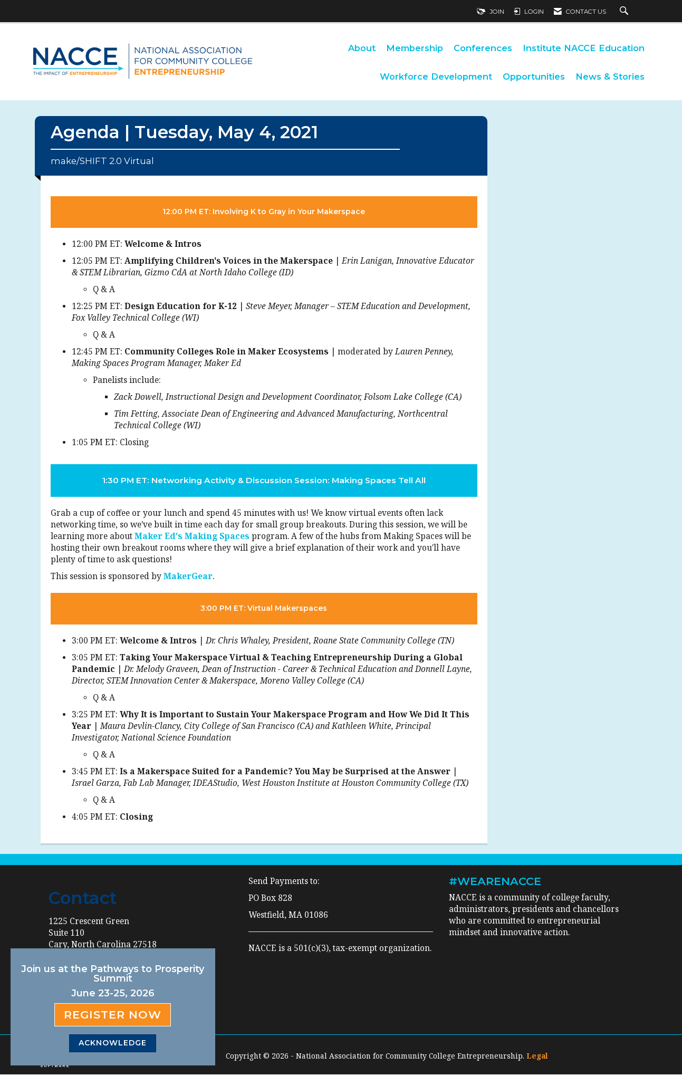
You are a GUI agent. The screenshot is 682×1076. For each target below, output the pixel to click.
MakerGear (188, 577)
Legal (537, 1057)
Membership (414, 48)
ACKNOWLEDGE (113, 1043)
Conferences (483, 48)
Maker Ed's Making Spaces (192, 537)
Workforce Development (436, 76)
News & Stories (610, 76)
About (362, 48)
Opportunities (534, 76)
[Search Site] (625, 11)
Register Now (112, 1014)
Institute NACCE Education (584, 48)
